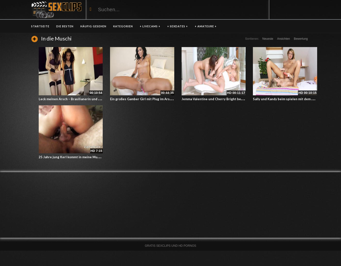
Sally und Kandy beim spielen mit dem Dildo (286, 99)
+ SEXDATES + (177, 26)
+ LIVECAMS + (150, 26)
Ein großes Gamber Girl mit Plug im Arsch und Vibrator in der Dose (161, 99)
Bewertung (301, 38)
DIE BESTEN (65, 26)
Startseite (40, 26)
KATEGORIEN (123, 26)
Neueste (267, 38)
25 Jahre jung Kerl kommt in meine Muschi (71, 157)
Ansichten (283, 38)
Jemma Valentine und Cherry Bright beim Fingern (219, 99)
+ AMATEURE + (206, 26)
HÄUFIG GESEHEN (93, 26)
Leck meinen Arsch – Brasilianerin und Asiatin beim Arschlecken (88, 99)
